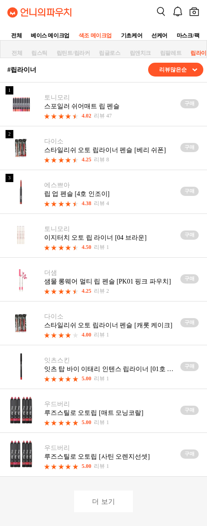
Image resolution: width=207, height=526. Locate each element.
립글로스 (109, 53)
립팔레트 (170, 53)
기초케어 (131, 35)
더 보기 (103, 501)
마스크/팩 (188, 35)
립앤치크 (140, 53)
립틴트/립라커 (73, 53)
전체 (16, 35)
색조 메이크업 (95, 35)
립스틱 (39, 53)
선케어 (159, 35)
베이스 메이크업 (50, 35)
